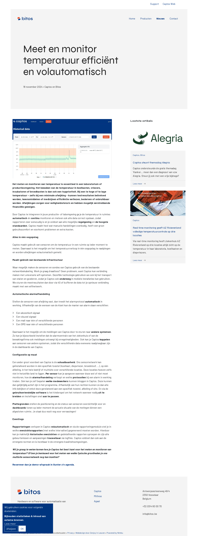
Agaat (97, 501)
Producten (145, 18)
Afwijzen (11, 528)
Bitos (142, 155)
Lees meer (139, 184)
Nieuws (160, 18)
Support (154, 3)
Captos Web (169, 3)
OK (22, 528)
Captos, (136, 155)
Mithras (98, 496)
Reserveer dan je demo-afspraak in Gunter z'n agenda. (44, 464)
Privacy (70, 533)
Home (132, 18)
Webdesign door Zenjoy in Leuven (90, 533)
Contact (174, 18)
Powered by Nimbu (115, 533)
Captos (136, 220)
